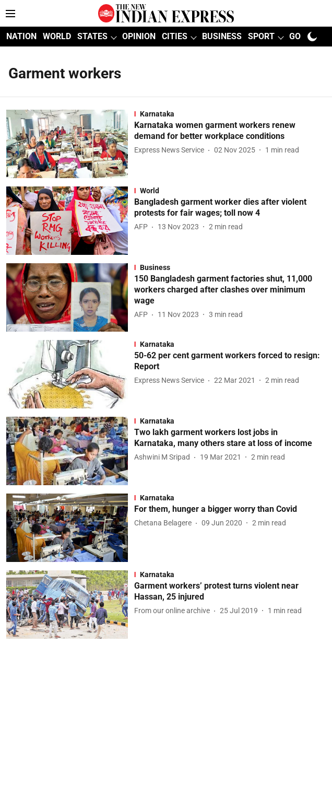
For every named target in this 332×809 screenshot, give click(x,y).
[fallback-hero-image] (70, 144)
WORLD (57, 36)
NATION (21, 36)
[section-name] (230, 114)
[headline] (230, 131)
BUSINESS (222, 36)
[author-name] (171, 150)
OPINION (139, 36)
